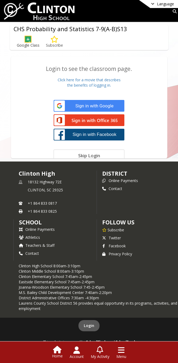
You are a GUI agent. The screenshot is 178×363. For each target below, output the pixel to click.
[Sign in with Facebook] (89, 134)
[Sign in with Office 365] (89, 120)
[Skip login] (89, 155)
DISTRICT (114, 173)
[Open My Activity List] (100, 352)
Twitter (111, 237)
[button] (28, 41)
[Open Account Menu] (77, 352)
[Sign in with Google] (89, 105)
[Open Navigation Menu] (121, 352)
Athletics (29, 237)
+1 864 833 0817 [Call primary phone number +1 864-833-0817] (42, 203)
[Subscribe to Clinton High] (113, 230)
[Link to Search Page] (174, 11)
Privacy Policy (117, 253)
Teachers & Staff (36, 245)
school (30, 222)
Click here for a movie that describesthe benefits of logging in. (89, 82)
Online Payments (120, 180)
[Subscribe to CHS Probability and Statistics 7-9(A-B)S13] (54, 41)
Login (89, 325)
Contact (112, 188)
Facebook (114, 245)
